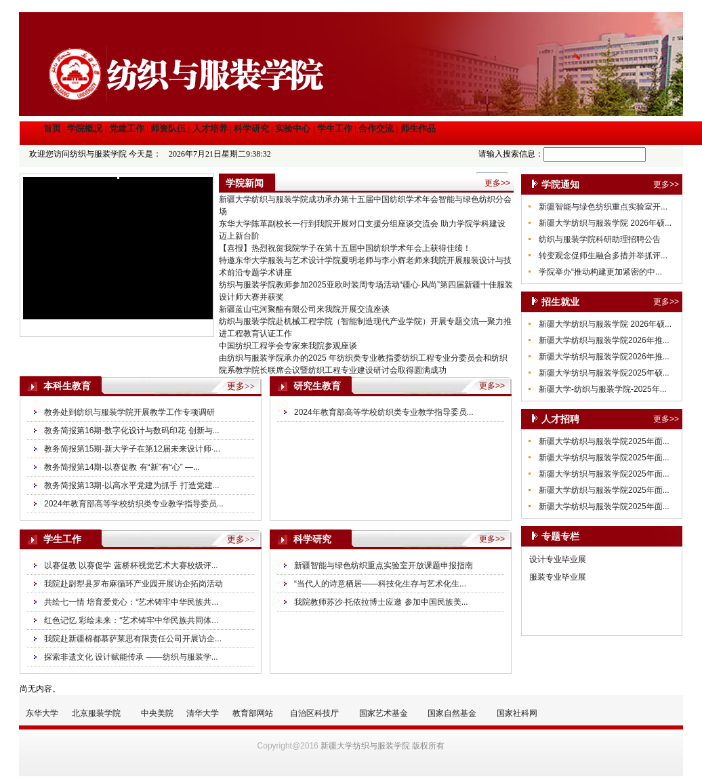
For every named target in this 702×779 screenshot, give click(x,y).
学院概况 (84, 128)
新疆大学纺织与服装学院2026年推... (604, 340)
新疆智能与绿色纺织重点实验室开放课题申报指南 (383, 565)
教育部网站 (252, 713)
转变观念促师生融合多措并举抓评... (603, 255)
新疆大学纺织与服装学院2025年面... (604, 441)
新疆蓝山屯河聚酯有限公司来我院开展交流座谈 (304, 309)
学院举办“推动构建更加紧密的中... (600, 272)
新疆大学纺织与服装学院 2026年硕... (605, 223)
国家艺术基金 (383, 713)
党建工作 (126, 128)
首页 (52, 128)
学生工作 (334, 128)
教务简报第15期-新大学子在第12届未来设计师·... (132, 449)
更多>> (666, 184)
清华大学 (202, 713)
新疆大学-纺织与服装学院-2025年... (603, 389)
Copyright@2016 (287, 746)
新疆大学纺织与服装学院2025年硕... (604, 373)
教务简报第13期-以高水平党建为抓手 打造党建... (132, 485)
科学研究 (251, 128)
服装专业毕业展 (557, 577)
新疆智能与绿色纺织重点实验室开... (603, 207)
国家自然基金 (452, 713)
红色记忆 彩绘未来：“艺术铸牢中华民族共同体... (131, 620)
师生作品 (418, 128)
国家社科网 (517, 713)
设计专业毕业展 (557, 559)
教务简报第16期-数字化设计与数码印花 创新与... (132, 430)
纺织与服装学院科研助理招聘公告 (600, 239)
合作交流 (376, 128)
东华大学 (42, 713)
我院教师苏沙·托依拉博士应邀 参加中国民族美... (381, 602)
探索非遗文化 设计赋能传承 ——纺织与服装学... (131, 657)
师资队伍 (168, 128)
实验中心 (292, 128)
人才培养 (210, 128)
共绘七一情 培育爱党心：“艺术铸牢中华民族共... (131, 602)
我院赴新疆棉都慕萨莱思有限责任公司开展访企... (133, 638)
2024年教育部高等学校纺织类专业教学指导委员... (134, 503)
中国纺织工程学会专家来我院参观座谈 (288, 346)
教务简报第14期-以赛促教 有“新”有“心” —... (122, 467)
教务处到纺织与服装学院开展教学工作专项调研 (129, 412)
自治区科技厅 (314, 713)
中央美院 (157, 713)
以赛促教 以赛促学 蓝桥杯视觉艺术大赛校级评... (131, 565)
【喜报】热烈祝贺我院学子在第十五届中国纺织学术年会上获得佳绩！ (345, 248)
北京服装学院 (96, 713)
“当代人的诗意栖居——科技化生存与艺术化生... (380, 583)
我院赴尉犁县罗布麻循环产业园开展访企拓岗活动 (133, 583)
